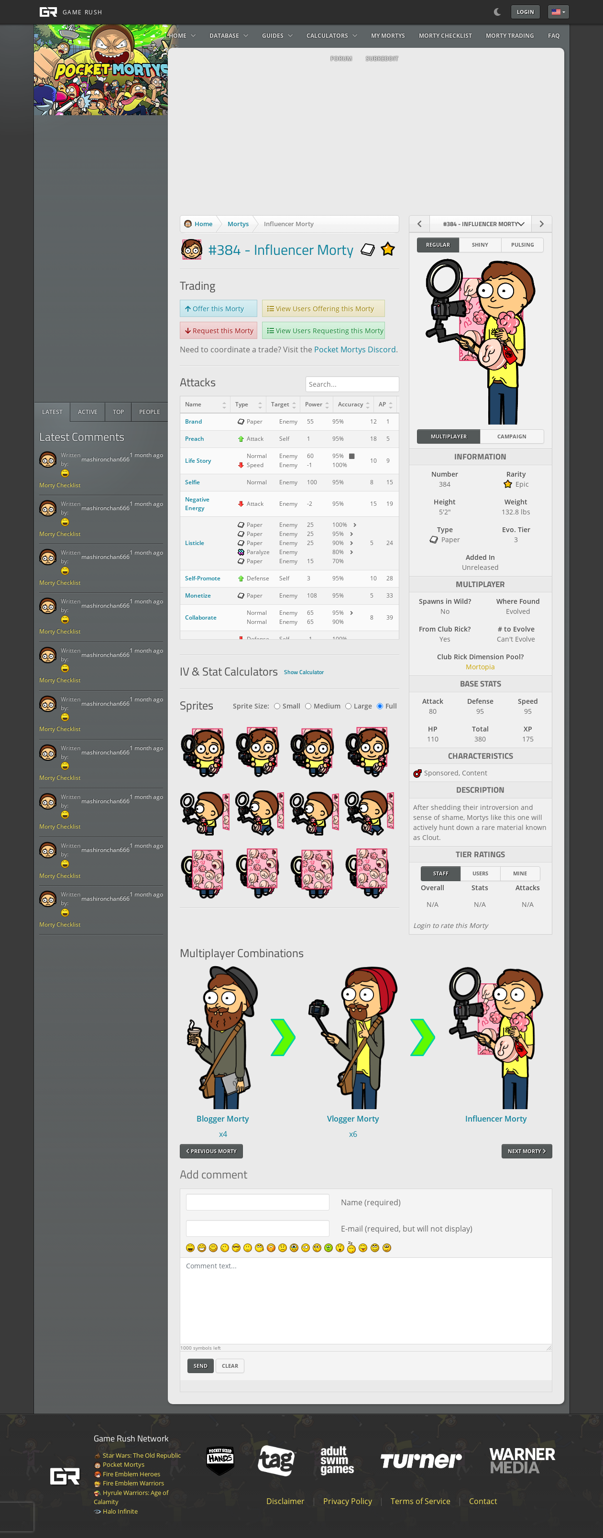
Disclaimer (285, 1501)
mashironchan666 (105, 459)
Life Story (198, 461)
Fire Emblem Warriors (129, 1483)
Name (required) (371, 1202)
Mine (520, 873)
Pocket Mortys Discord (355, 349)
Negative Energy (197, 503)
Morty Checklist (59, 485)
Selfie (192, 482)
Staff (441, 873)
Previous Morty (211, 1151)
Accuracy (350, 404)
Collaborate (201, 617)
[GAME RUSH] (68, 12)
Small (287, 705)
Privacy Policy (347, 1501)
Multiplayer (449, 436)
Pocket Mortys (119, 1464)
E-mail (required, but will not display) (406, 1228)
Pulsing (522, 244)
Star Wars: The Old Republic (137, 1455)
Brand (193, 421)
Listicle (194, 543)
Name (193, 404)
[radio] (52, 412)
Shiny (480, 244)
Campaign (511, 436)
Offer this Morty (214, 308)
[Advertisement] (106, 258)
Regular (438, 244)
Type (241, 404)
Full (387, 705)
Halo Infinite (116, 1511)
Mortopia (480, 666)
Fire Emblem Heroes (127, 1474)
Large (358, 705)
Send (201, 1365)
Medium (322, 705)
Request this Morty (219, 330)
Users (480, 873)
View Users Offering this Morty (320, 308)
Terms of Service (420, 1501)
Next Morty (527, 1151)
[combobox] (480, 224)
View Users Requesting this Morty (325, 330)
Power (313, 404)
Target (280, 404)
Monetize (198, 595)
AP (382, 404)
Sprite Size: (251, 705)
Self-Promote (202, 578)
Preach (194, 439)
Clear (230, 1365)
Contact (483, 1501)
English (556, 12)
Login (525, 11)
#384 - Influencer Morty (280, 250)
